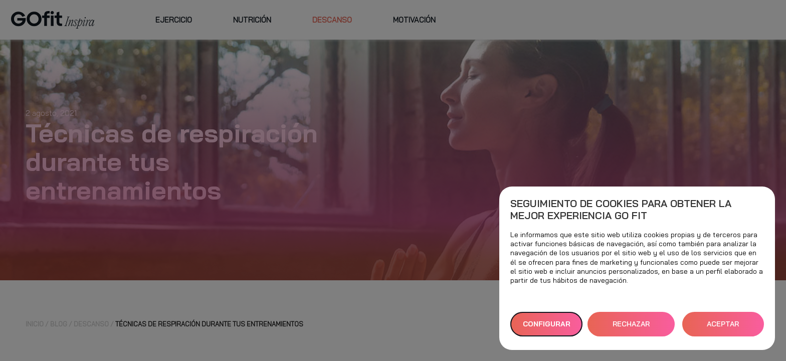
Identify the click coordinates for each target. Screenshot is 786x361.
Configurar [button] (546, 323)
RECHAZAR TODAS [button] (631, 327)
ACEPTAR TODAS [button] (723, 327)
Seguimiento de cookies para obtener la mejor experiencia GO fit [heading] (620, 210)
